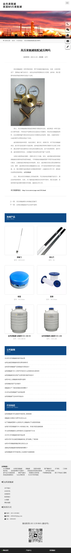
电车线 (5, 470)
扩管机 (57, 468)
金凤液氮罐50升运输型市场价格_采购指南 (18, 414)
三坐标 (65, 468)
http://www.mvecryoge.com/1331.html (34, 190)
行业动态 (19, 40)
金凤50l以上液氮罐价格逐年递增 (15, 379)
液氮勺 (19, 257)
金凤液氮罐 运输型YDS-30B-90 (19, 336)
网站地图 (7, 502)
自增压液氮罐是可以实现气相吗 (27, 205)
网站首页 (5, 550)
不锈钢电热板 (47, 473)
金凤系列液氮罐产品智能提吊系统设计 (17, 367)
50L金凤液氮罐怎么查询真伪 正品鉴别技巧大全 (20, 431)
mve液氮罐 (6, 468)
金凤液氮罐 (27, 172)
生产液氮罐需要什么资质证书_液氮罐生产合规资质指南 (22, 422)
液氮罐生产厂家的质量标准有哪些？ (16, 388)
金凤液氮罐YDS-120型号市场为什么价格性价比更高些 (22, 371)
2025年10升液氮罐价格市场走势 (15, 435)
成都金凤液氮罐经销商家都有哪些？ (16, 448)
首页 (13, 40)
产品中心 (28, 550)
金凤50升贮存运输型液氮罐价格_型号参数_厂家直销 (21, 439)
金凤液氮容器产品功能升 (13, 383)
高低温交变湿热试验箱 (35, 470)
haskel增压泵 (21, 475)
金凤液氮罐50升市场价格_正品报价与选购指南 (19, 452)
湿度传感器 (37, 468)
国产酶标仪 (47, 468)
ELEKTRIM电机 (33, 475)
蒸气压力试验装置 (9, 473)
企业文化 (7, 491)
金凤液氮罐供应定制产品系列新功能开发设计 (19, 375)
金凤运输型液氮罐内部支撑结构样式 (16, 362)
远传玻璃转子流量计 (17, 470)
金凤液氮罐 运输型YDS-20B (52, 336)
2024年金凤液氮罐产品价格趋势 (15, 392)
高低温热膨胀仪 (8, 475)
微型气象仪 (22, 473)
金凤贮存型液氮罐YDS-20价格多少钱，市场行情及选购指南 (24, 426)
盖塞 (51, 296)
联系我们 (7, 497)
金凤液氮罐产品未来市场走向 (14, 396)
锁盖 (19, 296)
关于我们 (7, 488)
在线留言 (7, 494)
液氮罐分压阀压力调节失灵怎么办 (15, 418)
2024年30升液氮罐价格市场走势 (15, 358)
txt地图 (6, 500)
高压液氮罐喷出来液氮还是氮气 (27, 201)
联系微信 (52, 550)
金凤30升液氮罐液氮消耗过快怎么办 (16, 443)
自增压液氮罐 (17, 468)
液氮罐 (28, 468)
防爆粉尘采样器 (34, 473)
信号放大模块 (50, 470)
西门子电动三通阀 (60, 473)
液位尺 (51, 257)
